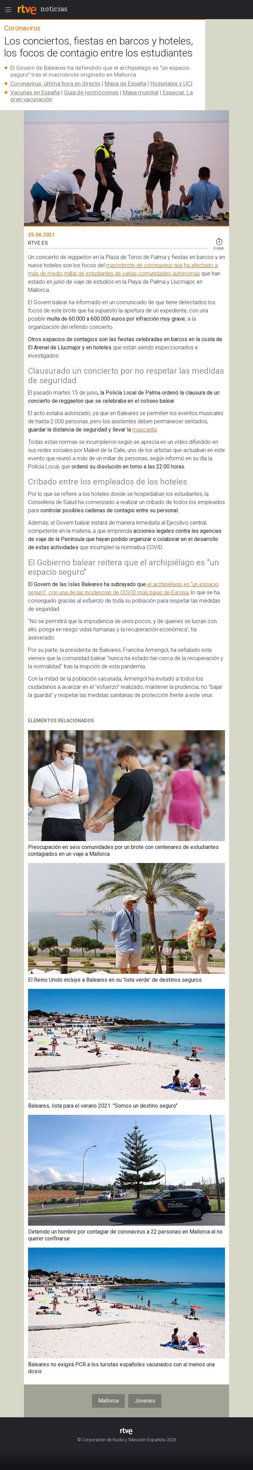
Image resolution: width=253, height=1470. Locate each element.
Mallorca (108, 1400)
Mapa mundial (141, 92)
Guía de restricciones (91, 92)
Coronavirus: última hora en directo (55, 83)
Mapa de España (125, 83)
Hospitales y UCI (171, 83)
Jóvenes (144, 1400)
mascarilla (144, 429)
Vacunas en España (35, 92)
